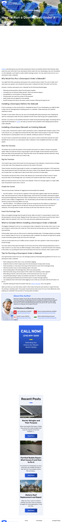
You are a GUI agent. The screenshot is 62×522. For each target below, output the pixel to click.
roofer (18, 122)
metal (57, 199)
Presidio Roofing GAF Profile (23, 313)
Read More (31, 436)
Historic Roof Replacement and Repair (31, 496)
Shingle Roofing (56, 520)
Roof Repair (39, 520)
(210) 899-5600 (31, 10)
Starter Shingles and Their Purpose (31, 422)
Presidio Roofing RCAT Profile (24, 318)
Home (26, 520)
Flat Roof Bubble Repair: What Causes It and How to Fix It (31, 460)
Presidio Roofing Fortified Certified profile (47, 318)
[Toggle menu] (59, 4)
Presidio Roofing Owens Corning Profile (46, 313)
